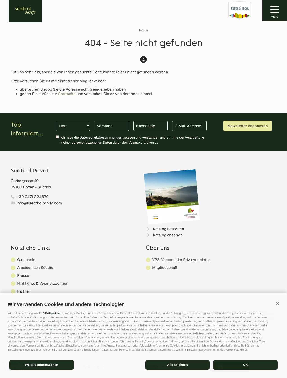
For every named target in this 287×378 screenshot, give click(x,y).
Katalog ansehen (168, 235)
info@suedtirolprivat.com (39, 203)
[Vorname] (112, 126)
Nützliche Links (30, 248)
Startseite (67, 93)
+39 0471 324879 (33, 196)
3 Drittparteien (52, 313)
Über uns (157, 248)
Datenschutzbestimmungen (101, 137)
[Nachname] (150, 126)
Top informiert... (27, 129)
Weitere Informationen (41, 365)
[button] (277, 303)
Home (143, 30)
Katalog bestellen (168, 228)
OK (245, 365)
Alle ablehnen (177, 365)
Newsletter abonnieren (247, 125)
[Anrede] (73, 126)
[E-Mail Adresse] (189, 126)
